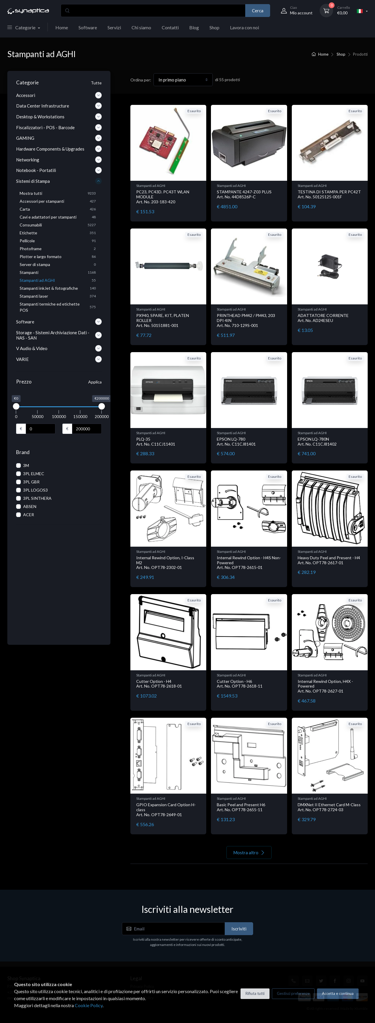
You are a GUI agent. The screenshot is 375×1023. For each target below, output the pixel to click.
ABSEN (29, 506)
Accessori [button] (59, 95)
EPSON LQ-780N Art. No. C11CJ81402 (317, 441)
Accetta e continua (338, 993)
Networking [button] (59, 159)
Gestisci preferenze (293, 993)
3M (26, 465)
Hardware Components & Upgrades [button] (59, 149)
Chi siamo (141, 27)
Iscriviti (238, 928)
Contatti (170, 27)
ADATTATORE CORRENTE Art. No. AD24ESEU (323, 318)
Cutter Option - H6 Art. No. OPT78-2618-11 (239, 684)
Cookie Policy (89, 1005)
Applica (95, 381)
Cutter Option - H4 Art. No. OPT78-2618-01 (159, 684)
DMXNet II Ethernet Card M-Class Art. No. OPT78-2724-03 (329, 807)
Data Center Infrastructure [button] (59, 106)
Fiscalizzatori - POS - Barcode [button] (59, 127)
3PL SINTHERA (37, 498)
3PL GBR (31, 481)
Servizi (114, 27)
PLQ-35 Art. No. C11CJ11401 (155, 441)
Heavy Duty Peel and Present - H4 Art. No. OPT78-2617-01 (329, 560)
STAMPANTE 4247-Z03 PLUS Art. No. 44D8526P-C (244, 194)
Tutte (96, 82)
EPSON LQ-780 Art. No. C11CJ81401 (236, 441)
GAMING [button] (59, 138)
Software (88, 27)
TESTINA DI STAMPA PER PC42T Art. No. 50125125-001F (329, 194)
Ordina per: (140, 79)
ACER (28, 514)
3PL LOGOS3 (35, 489)
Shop (214, 27)
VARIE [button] (59, 359)
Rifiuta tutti (255, 993)
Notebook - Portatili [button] (59, 170)
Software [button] (59, 321)
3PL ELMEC (33, 473)
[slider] (16, 406)
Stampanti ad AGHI (150, 185)
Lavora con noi (244, 27)
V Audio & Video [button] (59, 348)
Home (61, 27)
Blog (194, 27)
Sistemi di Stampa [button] (59, 181)
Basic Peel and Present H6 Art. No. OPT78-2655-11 (241, 807)
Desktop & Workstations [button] (59, 116)
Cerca (257, 10)
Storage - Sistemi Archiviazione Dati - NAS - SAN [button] (59, 335)
